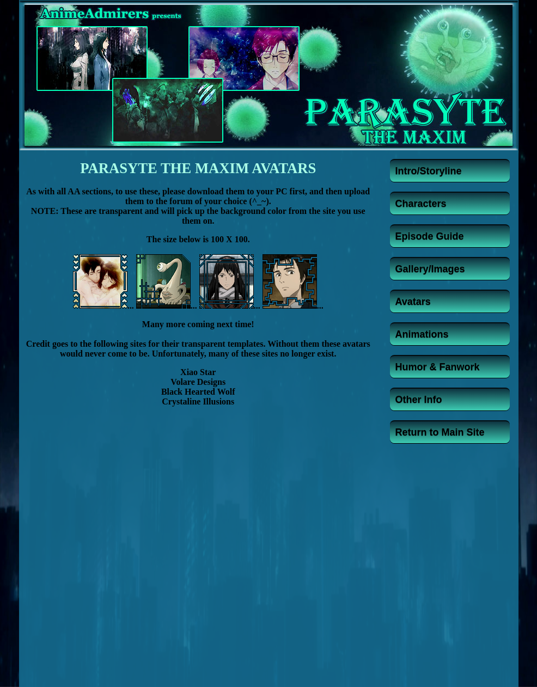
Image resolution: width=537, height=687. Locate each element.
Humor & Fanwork (437, 366)
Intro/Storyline (428, 170)
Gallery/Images (430, 268)
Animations (422, 334)
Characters (421, 203)
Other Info (418, 399)
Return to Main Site (440, 432)
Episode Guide (429, 236)
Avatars (413, 301)
